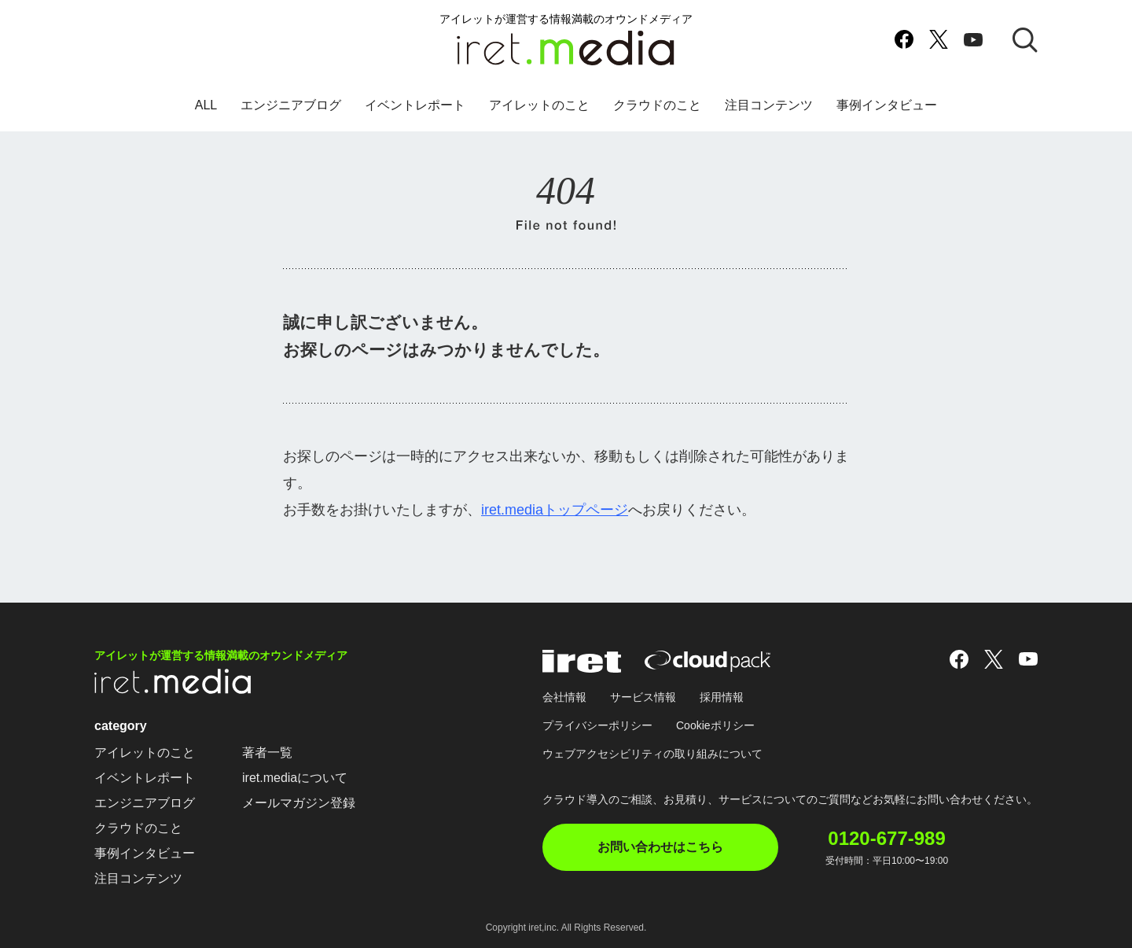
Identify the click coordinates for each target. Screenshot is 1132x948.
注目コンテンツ (769, 105)
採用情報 (722, 697)
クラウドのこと (657, 105)
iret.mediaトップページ (554, 510)
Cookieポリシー (715, 725)
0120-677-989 (886, 838)
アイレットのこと (539, 105)
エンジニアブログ (291, 105)
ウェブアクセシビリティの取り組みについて (652, 753)
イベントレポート (415, 105)
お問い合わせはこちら (660, 847)
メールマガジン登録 (298, 803)
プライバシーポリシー (597, 725)
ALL (206, 105)
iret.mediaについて (294, 777)
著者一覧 (267, 752)
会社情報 (564, 697)
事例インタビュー (886, 105)
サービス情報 (643, 697)
